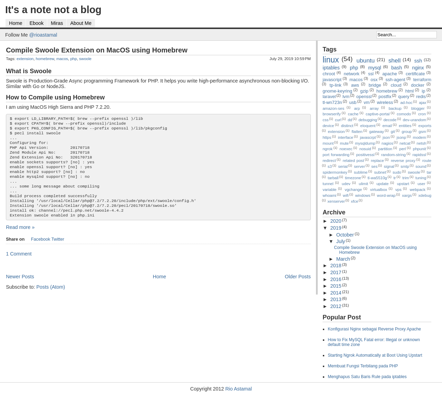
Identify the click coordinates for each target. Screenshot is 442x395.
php (73, 59)
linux (331, 59)
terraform (422, 79)
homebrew (45, 59)
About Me (81, 23)
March (343, 259)
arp (357, 108)
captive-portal (378, 114)
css (325, 120)
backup (394, 108)
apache (389, 73)
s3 (330, 166)
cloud (396, 85)
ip (423, 91)
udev (346, 184)
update (382, 184)
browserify (331, 114)
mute (344, 143)
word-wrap (386, 195)
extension (25, 59)
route (426, 160)
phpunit (419, 149)
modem (419, 137)
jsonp (401, 137)
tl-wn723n (332, 102)
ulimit (363, 184)
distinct (347, 126)
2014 (335, 293)
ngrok (328, 149)
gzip (364, 91)
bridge (375, 85)
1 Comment (18, 268)
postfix (384, 96)
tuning (420, 178)
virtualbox (378, 189)
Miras (57, 23)
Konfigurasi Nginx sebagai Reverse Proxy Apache (374, 329)
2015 (335, 286)
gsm (422, 131)
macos (62, 59)
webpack (417, 189)
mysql (374, 67)
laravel (329, 96)
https (327, 137)
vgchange (353, 189)
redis (421, 96)
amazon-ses (333, 108)
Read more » (20, 241)
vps (398, 189)
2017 (335, 272)
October (345, 235)
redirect (329, 160)
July (340, 241)
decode (389, 120)
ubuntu (365, 60)
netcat (405, 143)
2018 (335, 265)
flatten (357, 131)
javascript (332, 79)
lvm (346, 96)
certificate (415, 73)
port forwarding (336, 155)
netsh (421, 143)
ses (374, 166)
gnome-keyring (337, 91)
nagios (387, 143)
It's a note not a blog (53, 9)
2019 (335, 228)
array (374, 108)
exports (424, 126)
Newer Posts (20, 291)
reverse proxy (403, 160)
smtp (405, 166)
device (328, 126)
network (351, 73)
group (407, 131)
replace (377, 160)
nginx (418, 67)
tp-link (335, 85)
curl (338, 120)
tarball (333, 178)
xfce (354, 201)
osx (374, 79)
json (386, 137)
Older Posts (298, 291)
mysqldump (365, 143)
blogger (417, 108)
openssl (364, 96)
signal (389, 166)
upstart (403, 184)
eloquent (367, 126)
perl (402, 149)
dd (350, 120)
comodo (404, 114)
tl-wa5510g (377, 178)
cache (353, 114)
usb (352, 102)
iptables (331, 67)
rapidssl (419, 155)
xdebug (424, 195)
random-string (393, 155)
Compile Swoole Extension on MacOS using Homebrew (97, 50)
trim (405, 178)
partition (385, 149)
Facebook (40, 253)
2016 (335, 279)
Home (15, 23)
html (409, 91)
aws (355, 85)
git (393, 131)
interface (345, 137)
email (387, 126)
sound (420, 166)
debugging (367, 120)
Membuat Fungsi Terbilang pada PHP (363, 366)
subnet (380, 172)
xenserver (336, 201)
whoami (329, 195)
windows (362, 195)
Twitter (57, 253)
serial (343, 166)
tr (394, 178)
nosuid (365, 149)
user (421, 184)
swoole (85, 59)
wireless (385, 102)
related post (353, 160)
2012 (335, 306)
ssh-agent (395, 79)
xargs (407, 195)
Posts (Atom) (50, 301)
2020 (335, 221)
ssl (371, 73)
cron (422, 114)
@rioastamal (43, 35)
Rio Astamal (238, 389)
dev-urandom (414, 120)
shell (394, 60)
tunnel (328, 184)
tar (429, 172)
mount (328, 143)
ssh (418, 61)
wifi (346, 195)
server (359, 166)
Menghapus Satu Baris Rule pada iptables (367, 376)
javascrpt (368, 137)
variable (329, 189)
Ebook (36, 23)
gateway (376, 131)
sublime (361, 172)
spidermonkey (335, 172)
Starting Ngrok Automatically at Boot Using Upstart (375, 355)
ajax (422, 102)
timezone (353, 178)
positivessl (365, 155)
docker (417, 85)
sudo (397, 172)
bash (396, 67)
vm (366, 102)
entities (405, 126)
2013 (335, 299)
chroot (329, 73)
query (403, 96)
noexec (345, 149)
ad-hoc (406, 102)
